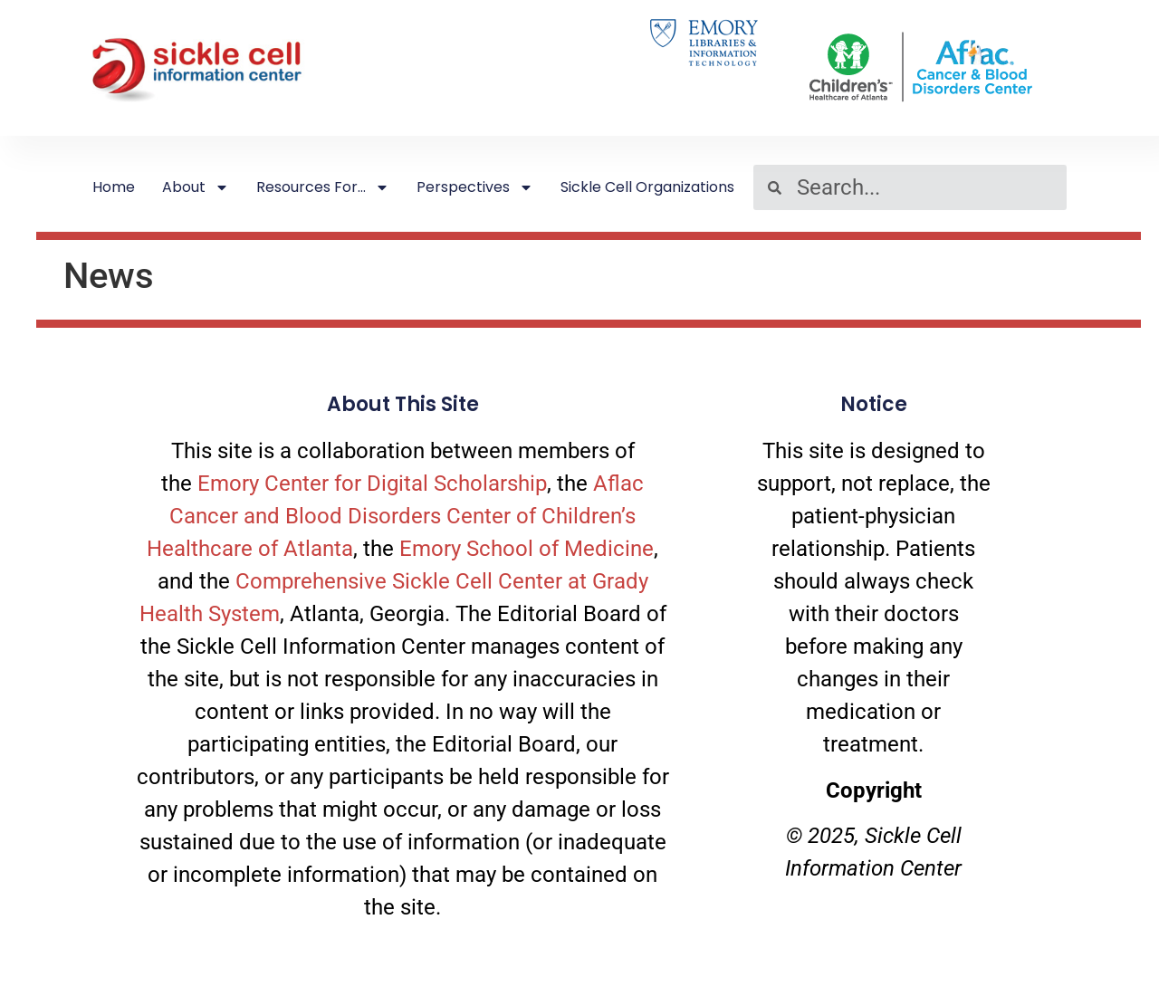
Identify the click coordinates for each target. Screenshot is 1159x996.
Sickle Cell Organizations (647, 187)
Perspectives (475, 187)
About (195, 187)
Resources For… (322, 187)
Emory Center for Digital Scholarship (372, 483)
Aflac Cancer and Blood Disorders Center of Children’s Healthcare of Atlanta (395, 516)
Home (113, 187)
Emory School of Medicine (526, 548)
